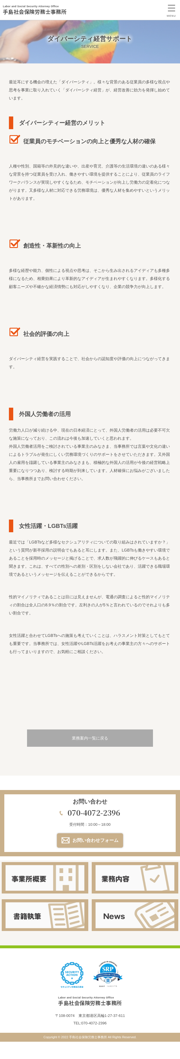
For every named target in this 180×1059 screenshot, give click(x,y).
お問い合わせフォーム (95, 840)
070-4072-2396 (94, 812)
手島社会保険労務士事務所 (34, 10)
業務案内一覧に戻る (90, 738)
